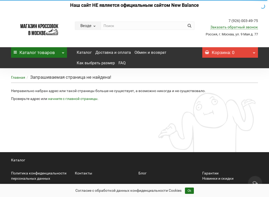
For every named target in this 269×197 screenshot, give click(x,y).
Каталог (39, 51)
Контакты (83, 173)
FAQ (122, 63)
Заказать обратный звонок (234, 27)
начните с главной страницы (72, 99)
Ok (189, 191)
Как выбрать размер (96, 63)
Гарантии (210, 173)
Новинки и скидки (218, 178)
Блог (142, 173)
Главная (18, 77)
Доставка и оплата (113, 52)
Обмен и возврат (150, 52)
